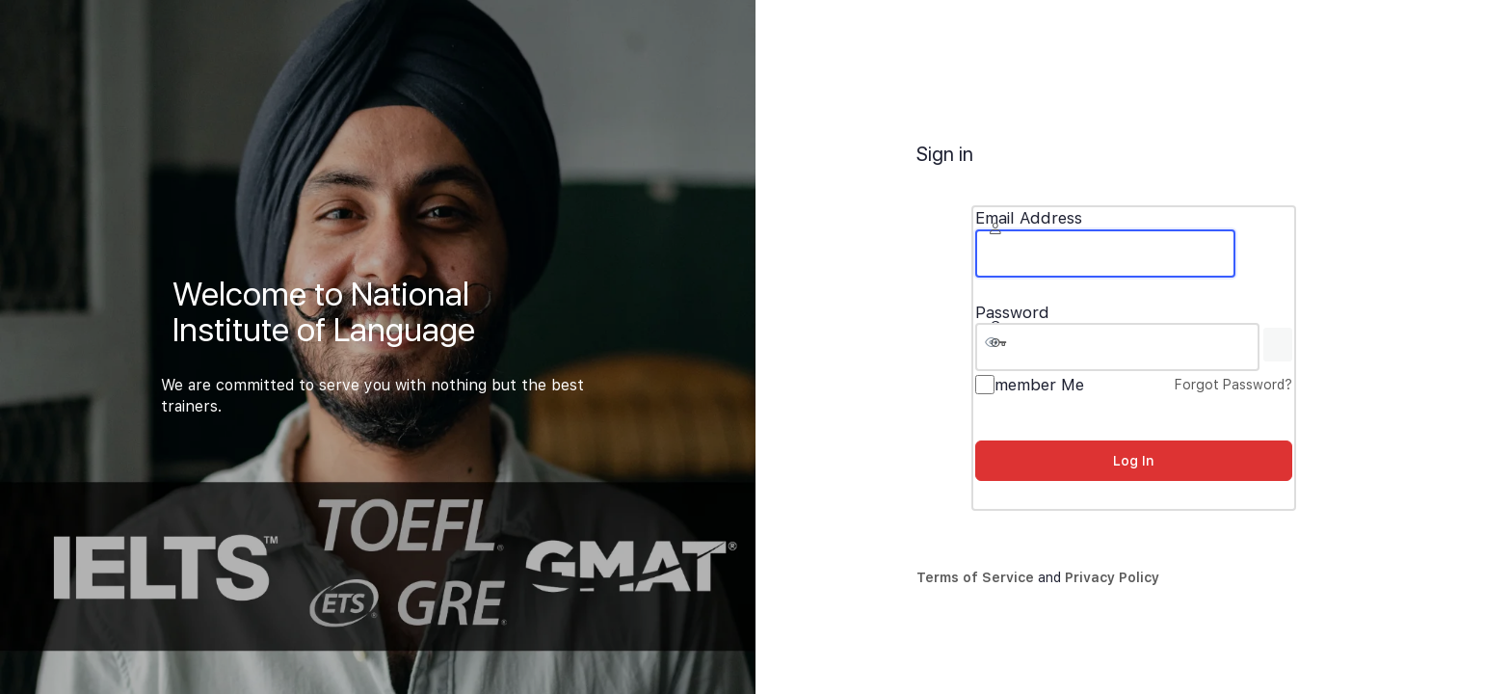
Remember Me (1029, 384)
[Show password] (1277, 344)
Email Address (1028, 218)
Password (1012, 313)
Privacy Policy (1112, 577)
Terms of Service (975, 577)
